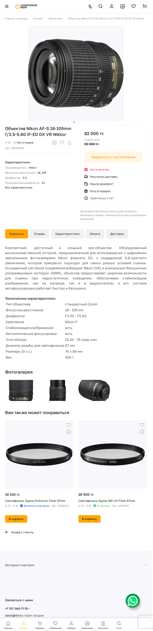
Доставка (117, 234)
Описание (16, 234)
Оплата (95, 234)
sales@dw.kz (14, 615)
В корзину (16, 519)
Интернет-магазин (19, 565)
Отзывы (39, 234)
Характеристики (67, 234)
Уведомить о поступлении (113, 157)
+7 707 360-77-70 (16, 608)
